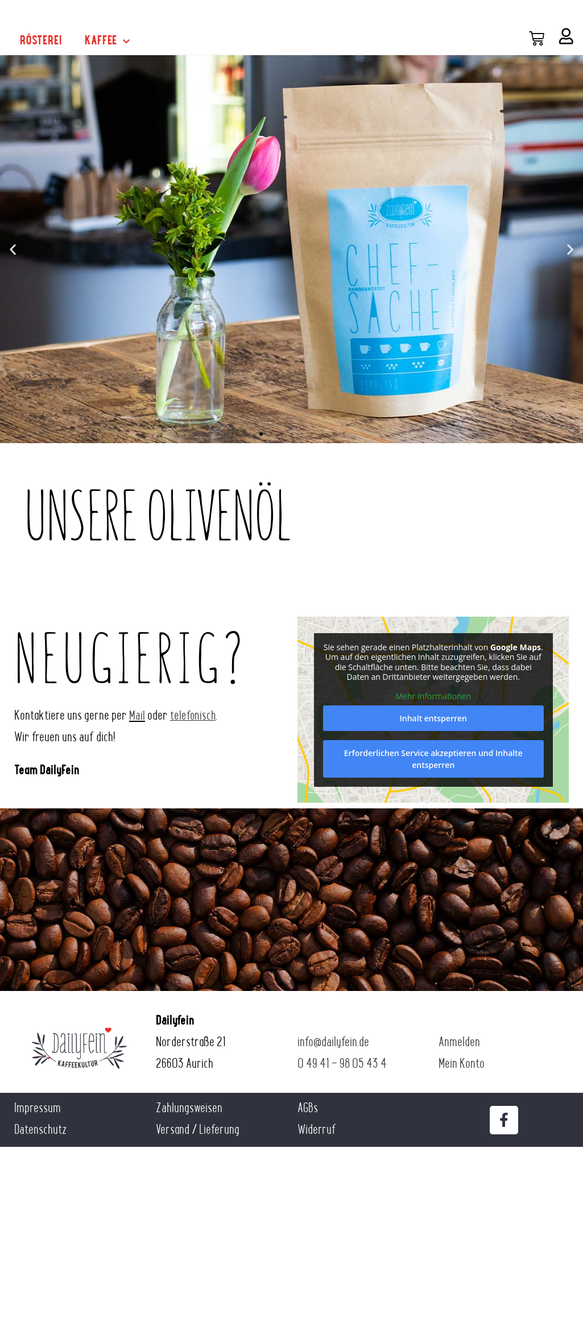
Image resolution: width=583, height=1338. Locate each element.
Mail (137, 716)
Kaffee (107, 41)
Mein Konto (462, 1065)
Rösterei (41, 41)
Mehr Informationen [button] (432, 696)
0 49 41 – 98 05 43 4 (342, 1065)
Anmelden (459, 1043)
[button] (13, 249)
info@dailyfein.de (333, 1043)
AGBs (307, 1109)
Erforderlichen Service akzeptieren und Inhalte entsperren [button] (433, 759)
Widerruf (316, 1131)
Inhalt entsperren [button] (432, 718)
